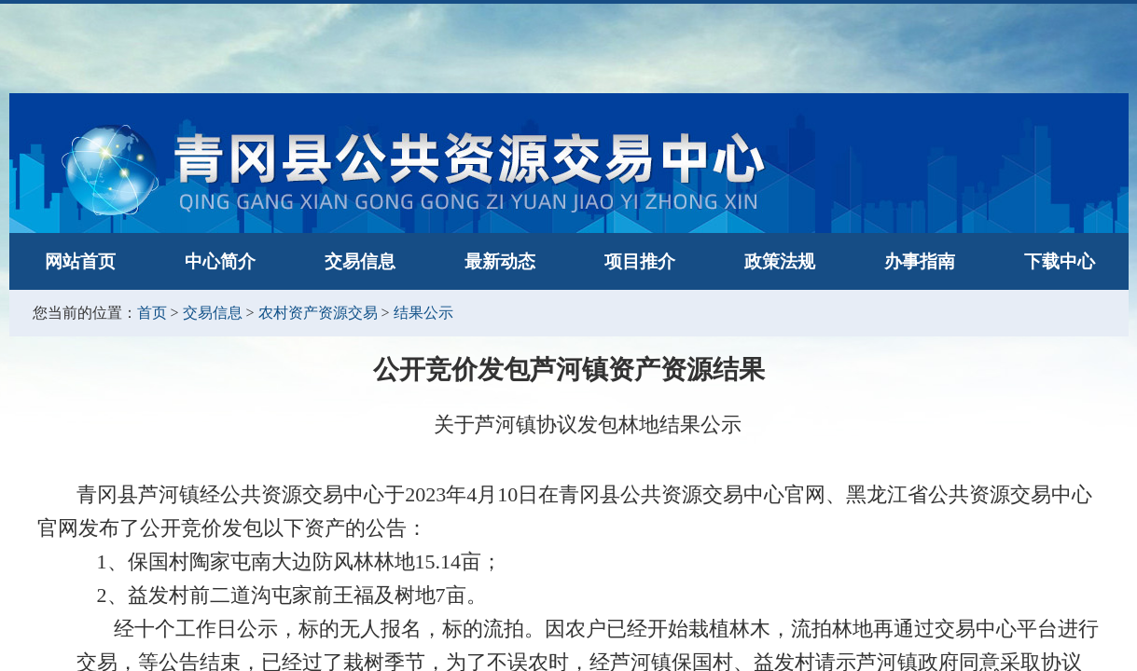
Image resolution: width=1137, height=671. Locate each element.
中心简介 (220, 261)
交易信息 (360, 261)
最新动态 (500, 261)
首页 (152, 313)
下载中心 (1059, 261)
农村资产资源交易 (318, 313)
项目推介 (639, 261)
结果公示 (423, 313)
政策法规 (779, 261)
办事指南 (919, 261)
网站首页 (80, 261)
